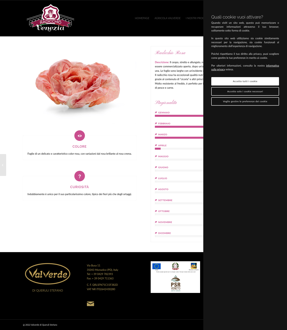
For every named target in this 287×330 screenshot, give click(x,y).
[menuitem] (142, 18)
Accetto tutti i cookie (245, 81)
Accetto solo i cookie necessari (245, 91)
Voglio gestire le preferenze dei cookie (245, 101)
